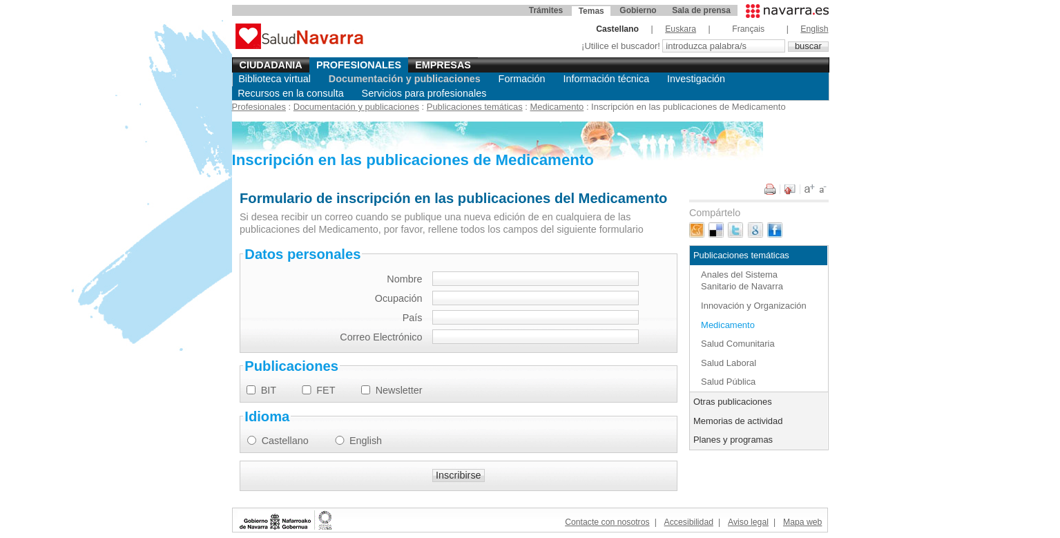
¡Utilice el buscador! (621, 46)
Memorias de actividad (738, 421)
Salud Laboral (728, 363)
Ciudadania (271, 64)
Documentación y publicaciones (405, 78)
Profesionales (358, 64)
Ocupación (399, 298)
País (413, 317)
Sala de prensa (701, 10)
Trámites (546, 10)
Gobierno (637, 10)
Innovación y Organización (754, 305)
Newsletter (399, 390)
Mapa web (802, 522)
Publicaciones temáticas (475, 107)
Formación (522, 78)
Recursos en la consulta (291, 93)
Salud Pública (728, 381)
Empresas (443, 64)
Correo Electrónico (381, 337)
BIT (268, 390)
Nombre (404, 279)
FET (325, 390)
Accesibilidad (688, 522)
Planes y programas (733, 439)
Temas (591, 11)
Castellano (285, 440)
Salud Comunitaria (738, 343)
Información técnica (606, 78)
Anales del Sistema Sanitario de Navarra (742, 280)
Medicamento (557, 107)
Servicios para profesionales (424, 93)
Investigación (696, 78)
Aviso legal (748, 522)
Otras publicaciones (732, 401)
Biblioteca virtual (274, 78)
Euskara (680, 29)
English (814, 29)
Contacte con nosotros (607, 522)
